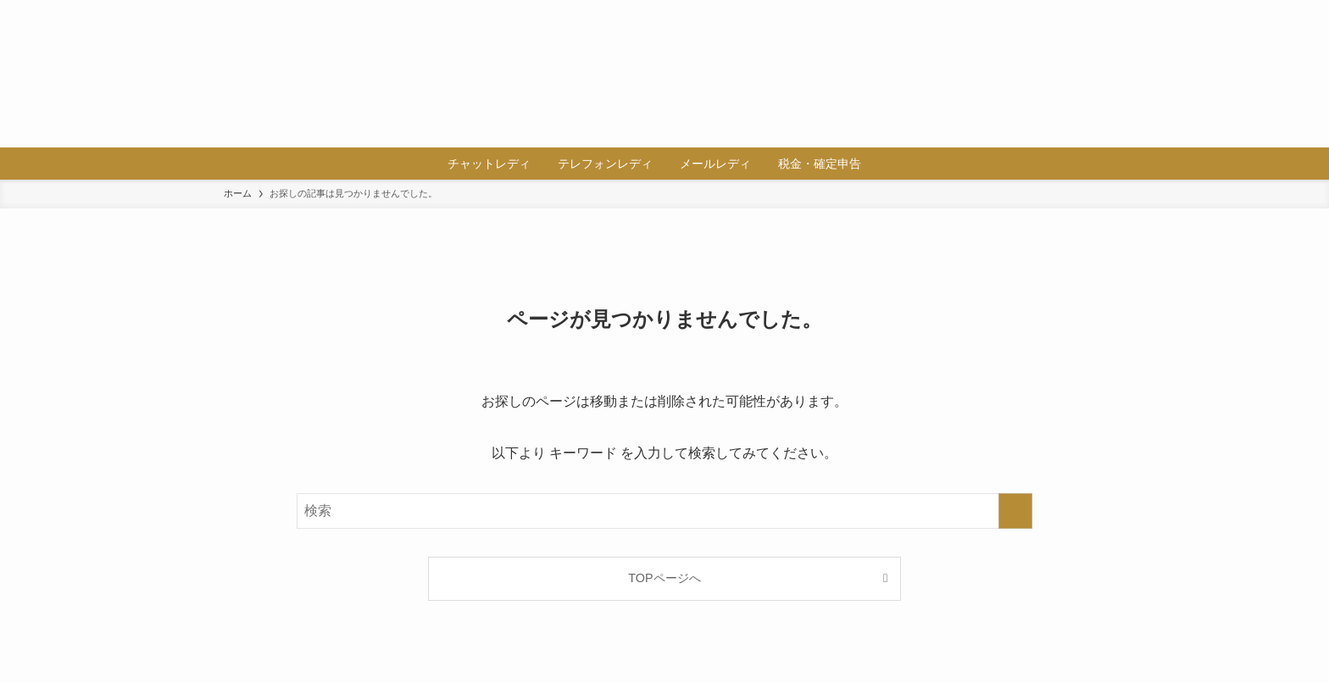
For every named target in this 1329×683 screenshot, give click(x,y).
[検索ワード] (664, 511)
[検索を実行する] (1015, 511)
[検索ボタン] (885, 163)
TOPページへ (664, 578)
